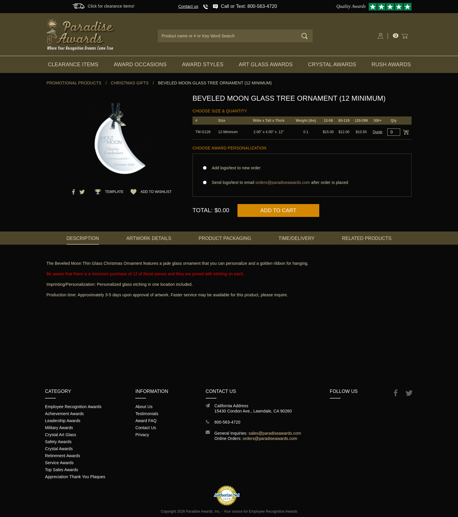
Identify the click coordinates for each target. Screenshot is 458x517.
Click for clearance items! (111, 6)
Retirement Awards (62, 455)
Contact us (188, 6)
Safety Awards (58, 441)
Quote (377, 132)
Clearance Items (73, 64)
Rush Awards (391, 64)
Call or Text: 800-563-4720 (249, 6)
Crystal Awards (332, 64)
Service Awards (59, 462)
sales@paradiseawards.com (275, 433)
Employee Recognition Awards (73, 406)
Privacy (142, 434)
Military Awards (59, 427)
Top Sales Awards (61, 469)
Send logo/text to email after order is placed (302, 182)
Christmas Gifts (130, 83)
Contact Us (145, 427)
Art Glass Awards (266, 64)
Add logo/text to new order (234, 168)
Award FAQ (146, 420)
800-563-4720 (227, 422)
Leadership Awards (62, 420)
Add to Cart (278, 210)
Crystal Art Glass (60, 434)
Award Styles (202, 64)
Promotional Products (73, 83)
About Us (143, 406)
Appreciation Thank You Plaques (75, 476)
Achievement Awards (64, 413)
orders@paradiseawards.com (270, 438)
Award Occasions (140, 64)
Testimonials (146, 413)
